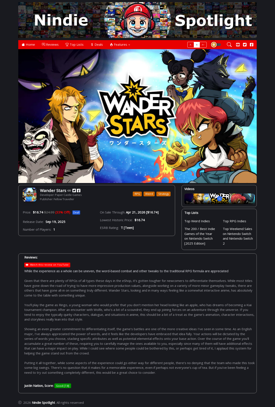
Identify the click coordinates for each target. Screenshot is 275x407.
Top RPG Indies (234, 221)
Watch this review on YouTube (47, 264)
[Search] (229, 44)
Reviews (50, 44)
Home (28, 44)
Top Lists (75, 44)
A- (191, 44)
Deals (96, 44)
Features (118, 44)
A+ (203, 44)
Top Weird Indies (197, 221)
